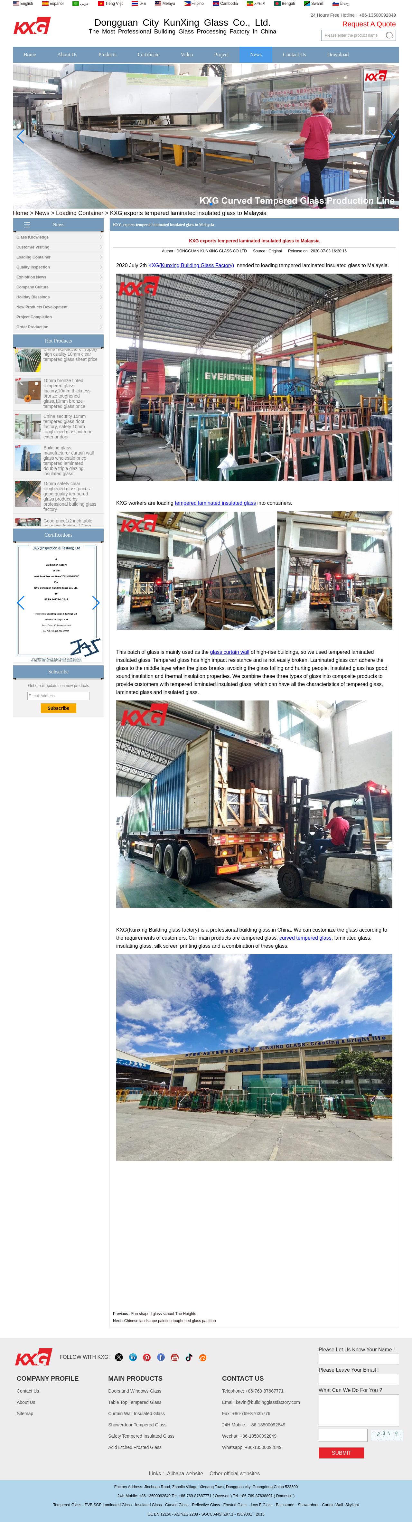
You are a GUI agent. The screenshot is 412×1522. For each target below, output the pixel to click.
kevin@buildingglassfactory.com (268, 1402)
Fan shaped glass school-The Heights (163, 1313)
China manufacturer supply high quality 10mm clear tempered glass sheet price (70, 359)
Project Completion (34, 317)
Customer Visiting (32, 247)
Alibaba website (185, 1473)
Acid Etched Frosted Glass (135, 1447)
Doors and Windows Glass (134, 1391)
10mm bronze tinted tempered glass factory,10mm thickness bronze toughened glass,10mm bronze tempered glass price (66, 398)
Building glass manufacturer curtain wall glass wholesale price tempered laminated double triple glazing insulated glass (68, 466)
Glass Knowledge (32, 237)
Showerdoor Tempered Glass (137, 1424)
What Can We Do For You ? (350, 1390)
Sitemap (25, 1413)
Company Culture (32, 287)
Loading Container (79, 213)
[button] (195, 204)
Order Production (32, 327)
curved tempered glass (305, 938)
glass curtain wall (229, 652)
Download (338, 54)
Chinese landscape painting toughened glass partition (170, 1321)
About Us (67, 54)
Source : (260, 251)
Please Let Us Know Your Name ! (357, 1349)
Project (221, 54)
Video (187, 54)
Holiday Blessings (33, 297)
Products (107, 54)
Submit (341, 1453)
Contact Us (294, 54)
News (256, 54)
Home (29, 54)
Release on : (299, 251)
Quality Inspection (33, 267)
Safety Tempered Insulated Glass (141, 1436)
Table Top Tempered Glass (134, 1402)
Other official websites (235, 1473)
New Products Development (42, 307)
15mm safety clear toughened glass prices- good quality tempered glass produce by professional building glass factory (69, 501)
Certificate (149, 54)
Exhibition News (31, 277)
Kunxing (171, 265)
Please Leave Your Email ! (349, 1370)
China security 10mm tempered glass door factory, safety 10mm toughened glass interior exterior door (67, 432)
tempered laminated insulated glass (215, 503)
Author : (169, 251)
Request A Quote (369, 24)
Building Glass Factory (206, 265)
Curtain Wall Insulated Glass (136, 1413)
